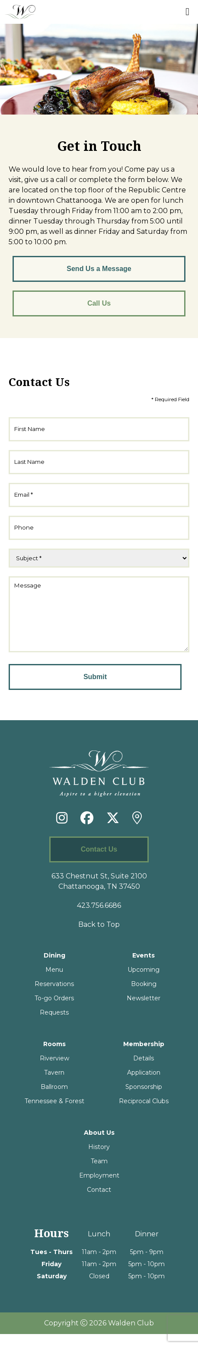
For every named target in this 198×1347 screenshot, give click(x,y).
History (99, 1160)
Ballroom (54, 1100)
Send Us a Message (99, 268)
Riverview (54, 1071)
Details (143, 1071)
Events (143, 968)
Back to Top (99, 937)
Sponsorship (143, 1100)
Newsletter (143, 1011)
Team (99, 1174)
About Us (99, 1145)
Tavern (54, 1085)
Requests (54, 1025)
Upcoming (144, 982)
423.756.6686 (99, 918)
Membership (143, 1057)
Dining (54, 968)
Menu (54, 982)
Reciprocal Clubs (144, 1114)
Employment (99, 1188)
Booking (143, 997)
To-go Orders (54, 1011)
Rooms (54, 1057)
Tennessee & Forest (54, 1114)
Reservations (54, 997)
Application (143, 1085)
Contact (99, 1203)
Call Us (99, 303)
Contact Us (99, 862)
